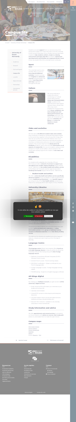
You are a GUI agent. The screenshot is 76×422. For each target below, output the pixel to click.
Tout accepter (28, 216)
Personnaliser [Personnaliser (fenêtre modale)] (48, 216)
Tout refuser (39, 216)
